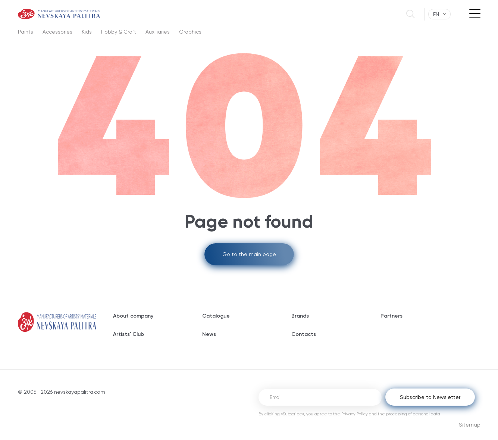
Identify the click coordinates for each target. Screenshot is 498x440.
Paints (25, 32)
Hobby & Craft (118, 32)
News (209, 334)
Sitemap (469, 425)
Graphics (190, 32)
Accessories (57, 32)
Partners (391, 316)
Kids (87, 32)
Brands (300, 316)
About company (133, 316)
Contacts (303, 334)
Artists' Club (128, 334)
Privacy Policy (355, 414)
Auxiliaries (157, 32)
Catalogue (216, 316)
